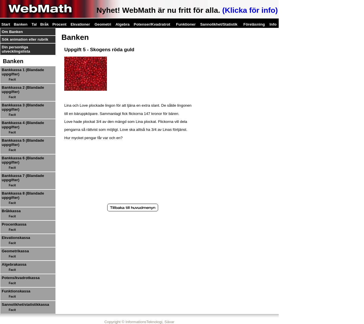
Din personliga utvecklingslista (16, 49)
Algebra (122, 24)
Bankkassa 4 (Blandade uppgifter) (23, 125)
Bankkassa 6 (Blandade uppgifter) (23, 160)
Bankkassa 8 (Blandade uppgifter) (23, 195)
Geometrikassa (15, 251)
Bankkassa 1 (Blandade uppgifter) (23, 72)
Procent (59, 24)
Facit (12, 79)
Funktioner (186, 24)
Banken (20, 24)
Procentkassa (14, 224)
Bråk (44, 24)
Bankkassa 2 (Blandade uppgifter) (23, 89)
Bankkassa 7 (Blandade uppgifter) (23, 178)
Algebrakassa (14, 264)
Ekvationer (80, 24)
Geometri (102, 24)
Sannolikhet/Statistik (218, 24)
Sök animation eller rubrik (25, 39)
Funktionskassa (16, 291)
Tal (34, 24)
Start (5, 24)
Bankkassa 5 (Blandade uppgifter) (23, 142)
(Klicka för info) (250, 10)
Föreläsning (254, 24)
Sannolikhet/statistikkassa (25, 304)
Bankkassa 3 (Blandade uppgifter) (23, 107)
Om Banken (12, 32)
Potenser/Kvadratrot (152, 24)
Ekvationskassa (16, 238)
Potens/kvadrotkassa (21, 278)
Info (273, 24)
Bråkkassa (11, 211)
